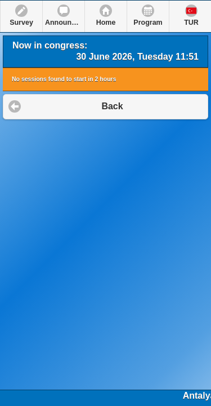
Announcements (64, 22)
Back (112, 106)
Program (147, 22)
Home (106, 22)
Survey (21, 22)
